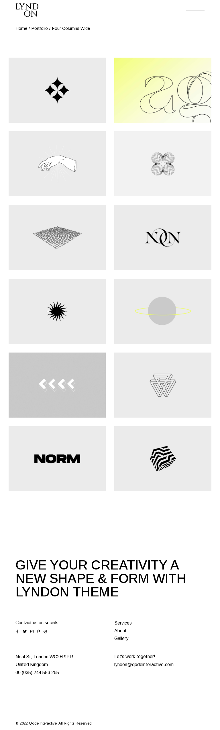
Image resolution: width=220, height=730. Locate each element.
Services (123, 623)
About (120, 630)
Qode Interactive (43, 723)
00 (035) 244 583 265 (37, 672)
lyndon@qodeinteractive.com (144, 664)
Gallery (121, 638)
